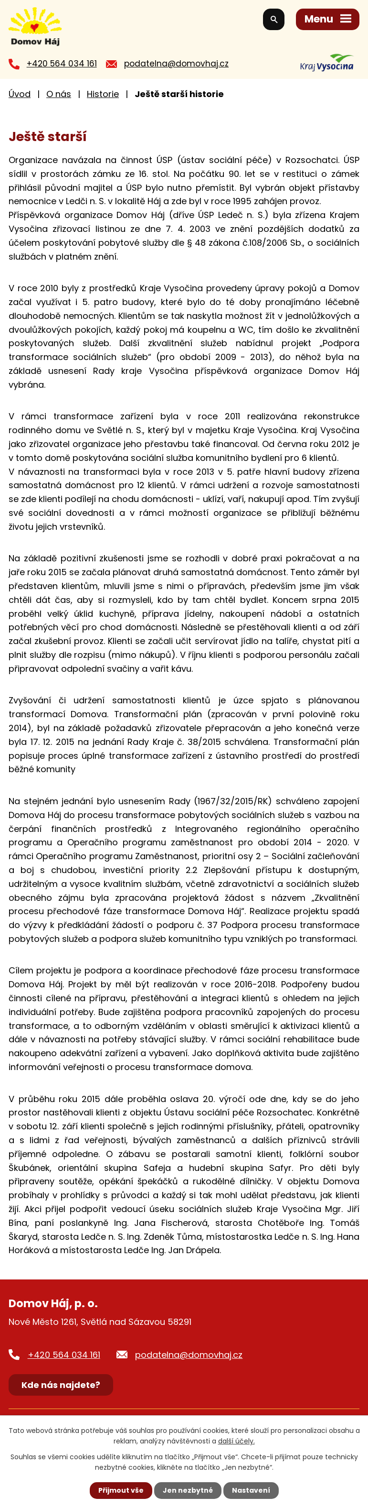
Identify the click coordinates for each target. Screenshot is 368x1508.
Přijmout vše (121, 1490)
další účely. (236, 1441)
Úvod (20, 94)
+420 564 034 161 (62, 63)
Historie (103, 94)
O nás (58, 94)
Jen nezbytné (188, 1490)
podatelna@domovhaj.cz (176, 63)
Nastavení (251, 1490)
